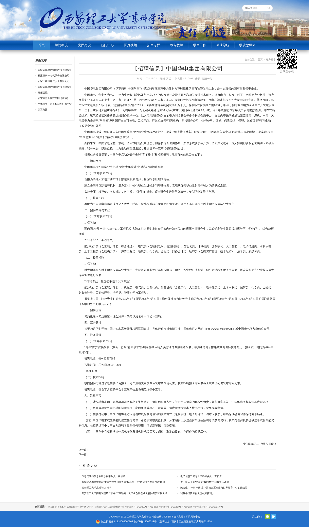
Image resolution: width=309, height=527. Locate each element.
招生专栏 (153, 45)
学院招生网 (142, 507)
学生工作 (199, 45)
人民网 (90, 507)
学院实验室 (153, 507)
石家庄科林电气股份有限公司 (53, 75)
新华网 (83, 507)
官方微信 (267, 516)
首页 (41, 45)
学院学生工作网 (200, 507)
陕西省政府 (60, 507)
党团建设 (84, 45)
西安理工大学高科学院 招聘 (96, 487)
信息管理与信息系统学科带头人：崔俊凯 (103, 476)
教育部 (51, 507)
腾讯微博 (273, 516)
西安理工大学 (101, 507)
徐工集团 (43, 109)
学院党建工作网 (216, 507)
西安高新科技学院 (116, 507)
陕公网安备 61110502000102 (117, 521)
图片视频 (130, 45)
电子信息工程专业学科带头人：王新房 (201, 476)
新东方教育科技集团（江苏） (53, 98)
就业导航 (222, 45)
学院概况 (61, 45)
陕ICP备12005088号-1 (146, 521)
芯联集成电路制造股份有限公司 (55, 69)
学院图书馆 (164, 507)
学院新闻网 (130, 507)
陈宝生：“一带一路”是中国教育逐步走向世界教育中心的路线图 (214, 487)
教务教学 (176, 45)
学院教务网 (187, 507)
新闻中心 (107, 45)
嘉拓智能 (43, 92)
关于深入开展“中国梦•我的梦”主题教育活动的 (204, 482)
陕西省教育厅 (73, 507)
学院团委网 (176, 507)
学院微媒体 (247, 45)
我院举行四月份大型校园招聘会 (197, 493)
